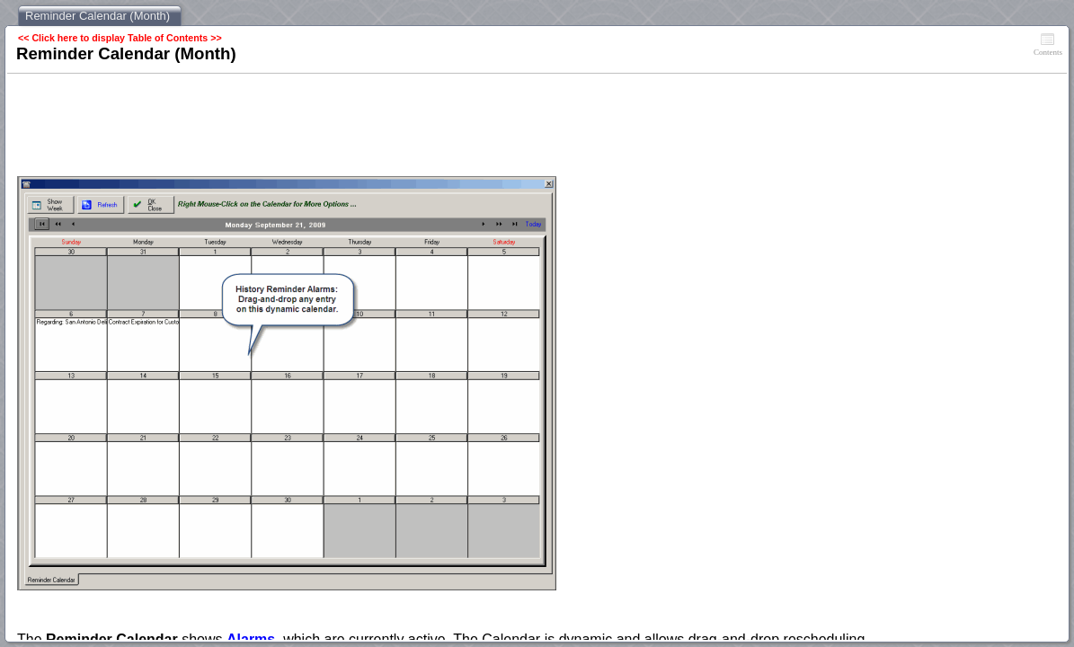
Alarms (250, 639)
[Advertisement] (344, 126)
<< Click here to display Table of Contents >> (120, 37)
